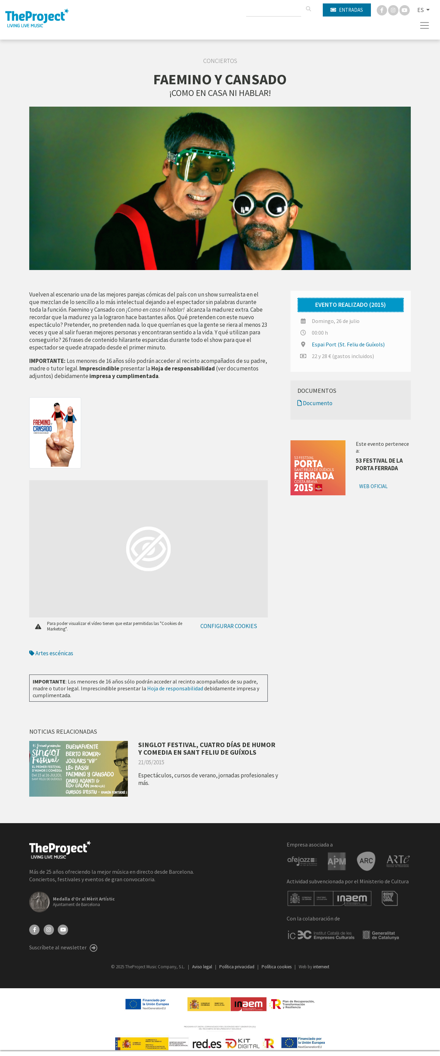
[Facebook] (382, 9)
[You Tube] (404, 9)
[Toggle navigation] (425, 25)
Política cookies (277, 967)
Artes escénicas (51, 653)
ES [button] (421, 10)
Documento (314, 403)
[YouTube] (63, 929)
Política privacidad (237, 967)
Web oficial (373, 486)
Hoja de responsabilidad (175, 688)
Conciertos (220, 61)
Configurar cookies (228, 626)
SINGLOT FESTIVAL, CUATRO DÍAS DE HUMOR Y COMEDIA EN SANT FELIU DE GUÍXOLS (206, 748)
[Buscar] (308, 8)
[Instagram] (393, 9)
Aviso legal (202, 967)
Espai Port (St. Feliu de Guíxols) (348, 344)
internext (321, 967)
